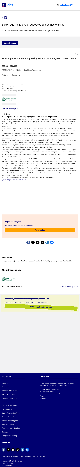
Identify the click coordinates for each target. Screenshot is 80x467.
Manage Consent (8, 417)
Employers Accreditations (11, 428)
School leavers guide (9, 406)
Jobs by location (8, 424)
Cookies (5, 432)
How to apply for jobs (9, 398)
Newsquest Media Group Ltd (12, 461)
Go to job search (10, 43)
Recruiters (5, 387)
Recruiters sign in (8, 394)
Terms (4, 402)
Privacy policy (7, 409)
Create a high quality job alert (39, 307)
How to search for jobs (10, 390)
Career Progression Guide (11, 413)
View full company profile (69, 286)
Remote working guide (10, 421)
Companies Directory (9, 436)
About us (5, 383)
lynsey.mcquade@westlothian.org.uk (15, 180)
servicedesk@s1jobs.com (58, 385)
